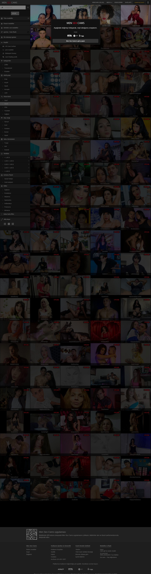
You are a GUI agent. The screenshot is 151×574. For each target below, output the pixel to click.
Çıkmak (75, 31)
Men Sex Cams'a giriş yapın (75, 41)
